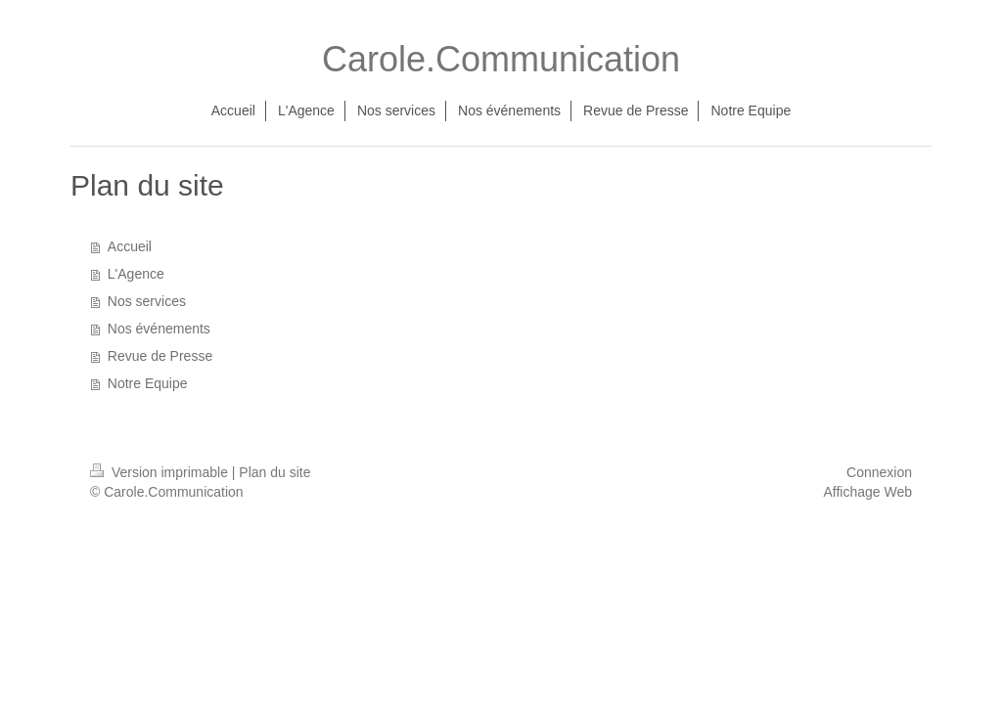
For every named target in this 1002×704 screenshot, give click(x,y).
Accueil (130, 246)
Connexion (879, 472)
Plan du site (274, 472)
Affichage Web (867, 492)
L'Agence (136, 274)
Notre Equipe (148, 383)
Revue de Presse (160, 356)
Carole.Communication (501, 59)
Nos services (147, 301)
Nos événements (159, 328)
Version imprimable (161, 472)
